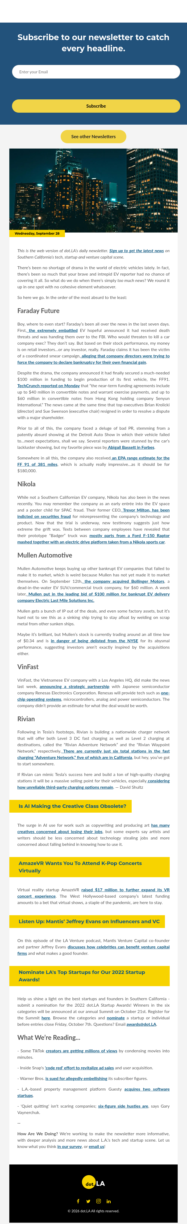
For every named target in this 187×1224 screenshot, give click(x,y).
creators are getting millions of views (81, 1050)
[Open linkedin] (108, 1201)
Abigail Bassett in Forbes (130, 447)
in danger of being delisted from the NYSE (94, 640)
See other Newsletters (93, 136)
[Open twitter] (88, 1201)
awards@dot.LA (141, 1024)
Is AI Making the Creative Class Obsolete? (72, 806)
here (45, 1017)
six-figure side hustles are (123, 1105)
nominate (116, 1017)
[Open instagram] (98, 1201)
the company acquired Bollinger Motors (123, 581)
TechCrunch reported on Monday (48, 385)
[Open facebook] (78, 1201)
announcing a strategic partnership (74, 686)
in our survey (69, 1146)
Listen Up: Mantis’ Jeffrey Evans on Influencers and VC (89, 921)
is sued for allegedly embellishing (76, 1078)
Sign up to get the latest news (136, 250)
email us (96, 1146)
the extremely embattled (52, 330)
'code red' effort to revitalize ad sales (79, 1067)
